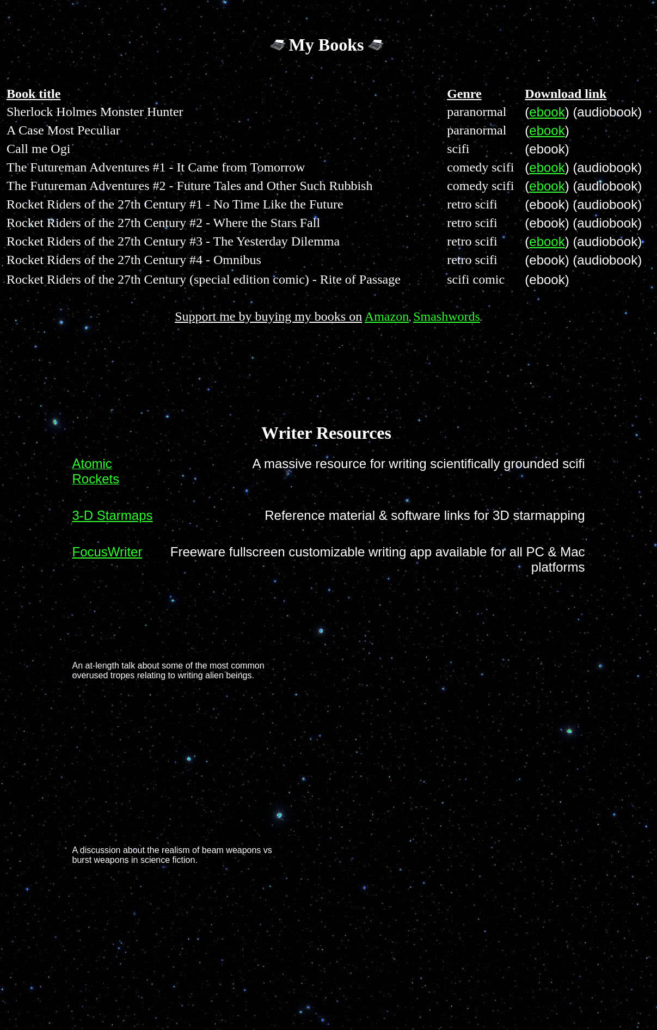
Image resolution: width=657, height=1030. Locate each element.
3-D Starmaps (112, 515)
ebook (546, 112)
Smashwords (446, 316)
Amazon (387, 316)
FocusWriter (107, 551)
